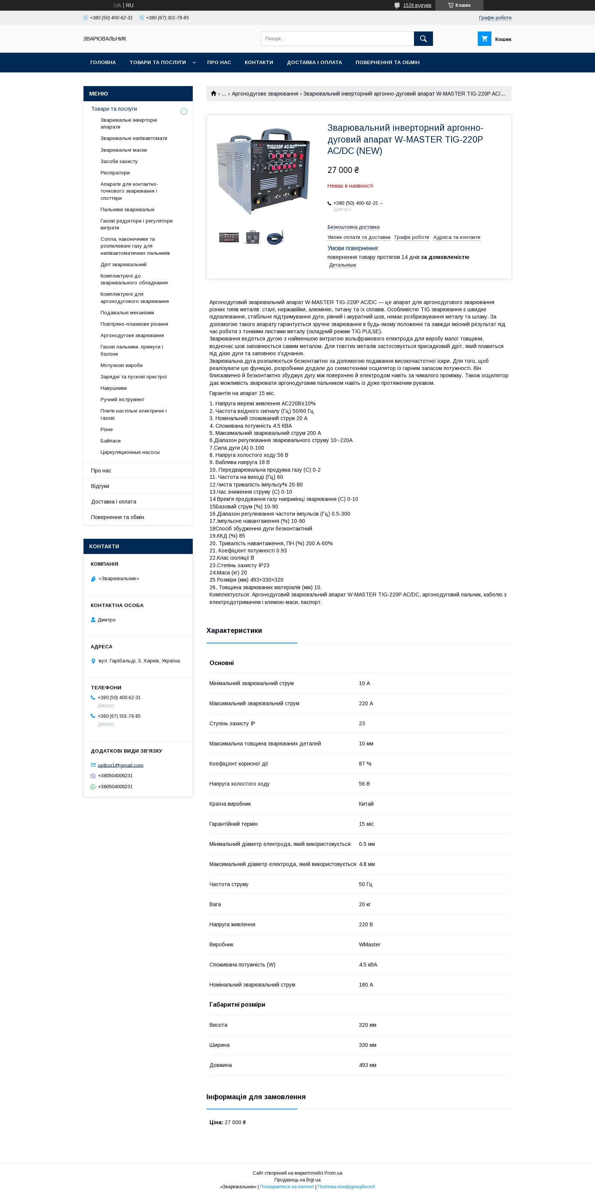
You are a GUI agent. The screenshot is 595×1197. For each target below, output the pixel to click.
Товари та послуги (157, 62)
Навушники (114, 388)
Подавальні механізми (127, 312)
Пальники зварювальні (127, 209)
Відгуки (100, 486)
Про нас (219, 62)
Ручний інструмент (122, 399)
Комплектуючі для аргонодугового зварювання (135, 297)
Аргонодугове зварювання (265, 94)
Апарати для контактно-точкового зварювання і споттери (129, 191)
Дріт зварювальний (123, 264)
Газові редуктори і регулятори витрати (137, 224)
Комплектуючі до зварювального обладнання (134, 279)
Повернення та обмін (388, 62)
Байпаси (111, 441)
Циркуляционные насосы (130, 452)
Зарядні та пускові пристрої (134, 377)
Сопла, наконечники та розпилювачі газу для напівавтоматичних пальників (135, 246)
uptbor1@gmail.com (120, 765)
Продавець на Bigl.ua (297, 1180)
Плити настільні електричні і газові (134, 414)
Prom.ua (333, 1173)
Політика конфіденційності (346, 1186)
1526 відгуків (417, 5)
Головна (103, 62)
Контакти (259, 62)
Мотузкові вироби (122, 365)
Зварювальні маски (124, 150)
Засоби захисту (119, 161)
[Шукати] (423, 38)
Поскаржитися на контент (287, 1186)
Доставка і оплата (314, 62)
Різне (107, 429)
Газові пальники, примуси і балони (132, 350)
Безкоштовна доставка (353, 227)
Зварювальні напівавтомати (134, 138)
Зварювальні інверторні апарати (129, 123)
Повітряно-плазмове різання (134, 324)
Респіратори (115, 173)
